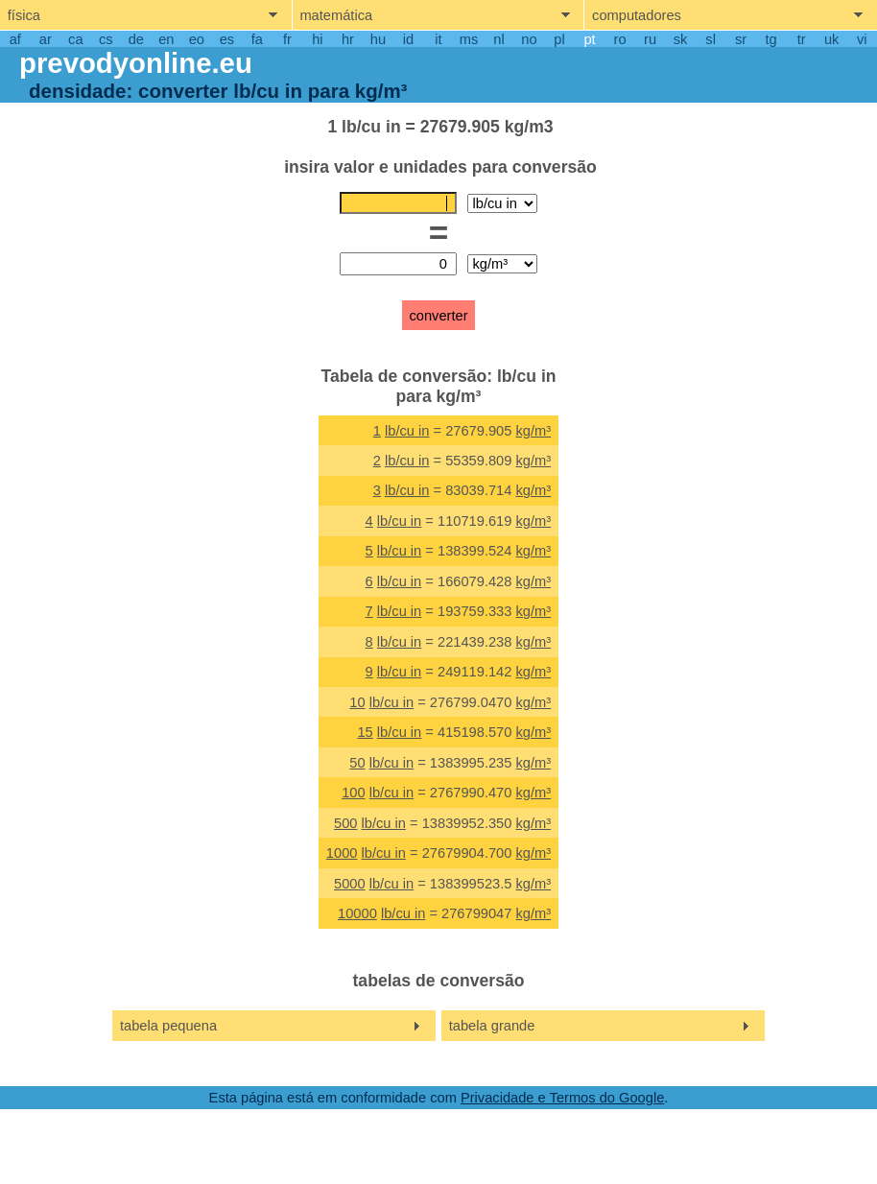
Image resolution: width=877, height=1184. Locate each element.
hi (317, 39)
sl (710, 39)
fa (257, 39)
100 (353, 792)
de (136, 39)
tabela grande (492, 1025)
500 (345, 823)
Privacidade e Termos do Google (562, 1097)
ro (620, 39)
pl (559, 39)
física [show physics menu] (24, 15)
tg (771, 39)
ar (45, 39)
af (15, 39)
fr (287, 39)
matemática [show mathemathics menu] (335, 15)
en (166, 39)
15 (364, 732)
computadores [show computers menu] (636, 15)
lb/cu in (407, 430)
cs (106, 39)
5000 (350, 883)
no (528, 39)
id (408, 39)
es (227, 39)
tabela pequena (168, 1025)
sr (741, 39)
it (438, 39)
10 (357, 702)
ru (650, 39)
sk (681, 39)
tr (801, 39)
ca (75, 39)
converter (438, 315)
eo (196, 39)
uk (831, 39)
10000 (357, 913)
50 (357, 762)
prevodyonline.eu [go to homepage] (135, 63)
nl (498, 39)
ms (469, 39)
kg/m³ (534, 430)
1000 (342, 853)
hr (348, 39)
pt (589, 39)
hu (378, 39)
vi (862, 39)
